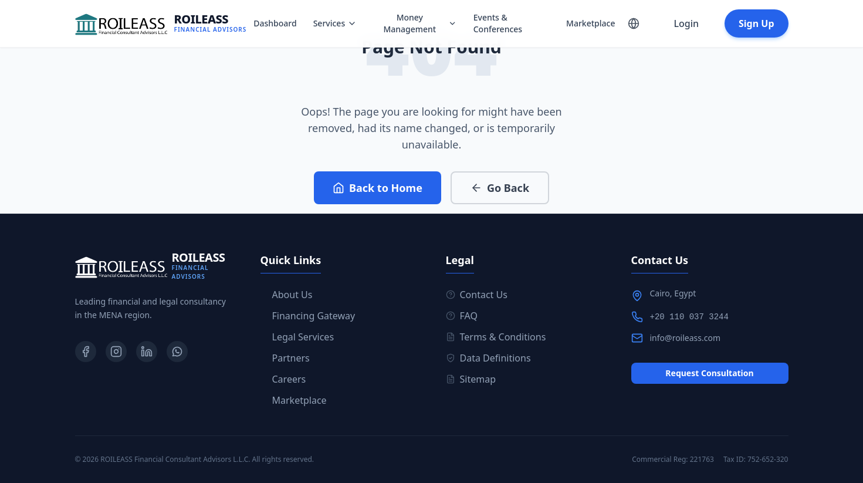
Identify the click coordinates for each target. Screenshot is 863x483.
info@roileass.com (685, 337)
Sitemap (471, 379)
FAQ (462, 315)
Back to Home (377, 188)
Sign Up (756, 23)
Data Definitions (488, 358)
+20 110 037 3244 (689, 317)
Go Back (500, 188)
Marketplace (590, 23)
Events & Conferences (497, 23)
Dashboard (274, 23)
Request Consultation (709, 373)
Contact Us (476, 294)
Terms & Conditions (496, 336)
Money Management (419, 23)
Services (335, 23)
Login (686, 23)
